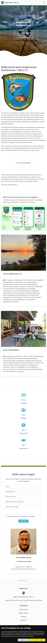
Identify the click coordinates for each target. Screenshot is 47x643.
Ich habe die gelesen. (21, 516)
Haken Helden (23, 609)
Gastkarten (23, 620)
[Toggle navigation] (44, 2)
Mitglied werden (23, 613)
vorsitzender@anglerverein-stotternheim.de (23, 569)
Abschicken (23, 521)
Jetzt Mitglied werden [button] (23, 37)
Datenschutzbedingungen (22, 516)
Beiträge (23, 616)
